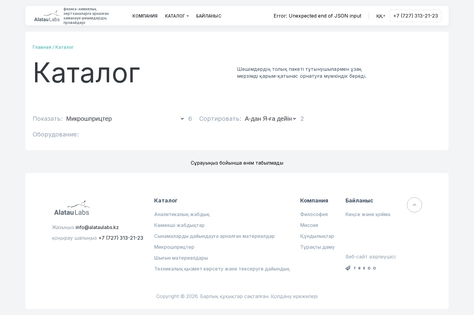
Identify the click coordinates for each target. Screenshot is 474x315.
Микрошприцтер (174, 247)
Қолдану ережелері (294, 296)
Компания (144, 15)
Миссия (309, 225)
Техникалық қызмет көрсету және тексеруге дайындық (222, 269)
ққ (379, 15)
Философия (314, 214)
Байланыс (209, 15)
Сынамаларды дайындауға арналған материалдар (214, 236)
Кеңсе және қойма (368, 214)
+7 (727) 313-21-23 (415, 16)
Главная (42, 47)
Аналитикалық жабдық (181, 214)
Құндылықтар (317, 236)
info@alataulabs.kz (97, 227)
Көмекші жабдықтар (179, 225)
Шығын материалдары (181, 258)
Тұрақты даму (317, 247)
